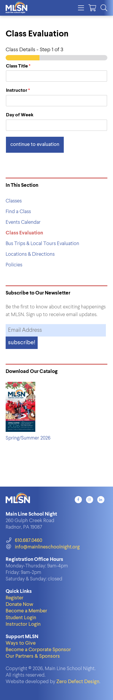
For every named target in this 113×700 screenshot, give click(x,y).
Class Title (18, 66)
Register (14, 598)
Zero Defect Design (77, 681)
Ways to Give (21, 643)
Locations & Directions (30, 254)
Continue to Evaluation (34, 144)
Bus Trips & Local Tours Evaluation (42, 243)
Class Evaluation (24, 233)
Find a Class (18, 211)
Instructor (18, 90)
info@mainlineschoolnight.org (43, 547)
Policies (14, 265)
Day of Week (20, 115)
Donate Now (19, 604)
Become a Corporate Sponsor (38, 649)
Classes (14, 201)
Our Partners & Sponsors (33, 656)
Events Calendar (23, 222)
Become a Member (26, 611)
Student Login (21, 617)
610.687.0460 (24, 540)
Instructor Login (23, 624)
